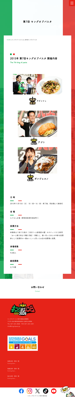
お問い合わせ (37, 289)
